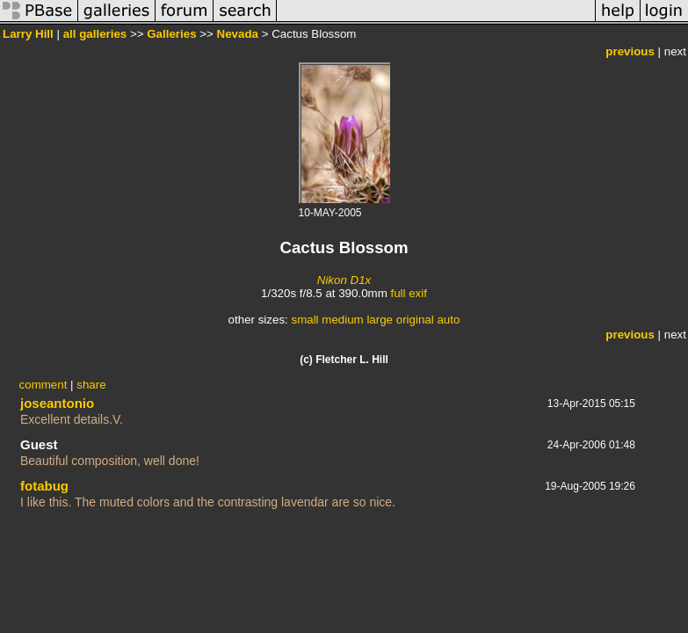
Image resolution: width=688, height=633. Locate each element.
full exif (408, 293)
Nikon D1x (344, 280)
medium (342, 319)
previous (630, 51)
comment (43, 384)
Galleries (171, 33)
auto (448, 319)
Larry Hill (28, 33)
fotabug (44, 485)
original (415, 319)
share (90, 384)
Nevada (237, 33)
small (304, 319)
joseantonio (57, 403)
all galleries (95, 33)
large (379, 319)
